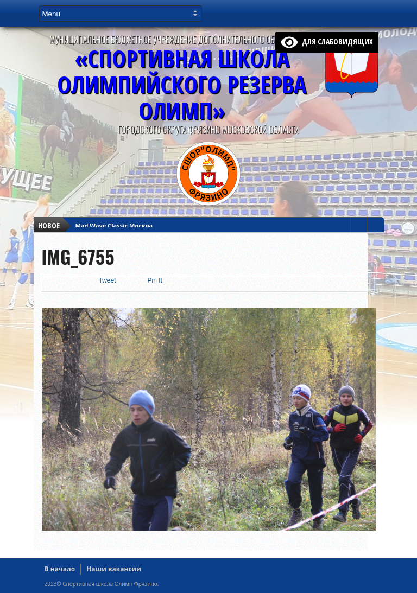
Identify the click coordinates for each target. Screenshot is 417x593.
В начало (60, 568)
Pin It (155, 280)
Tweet (107, 280)
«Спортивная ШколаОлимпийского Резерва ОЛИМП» (181, 84)
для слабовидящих (327, 41)
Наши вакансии (113, 568)
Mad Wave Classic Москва (114, 225)
